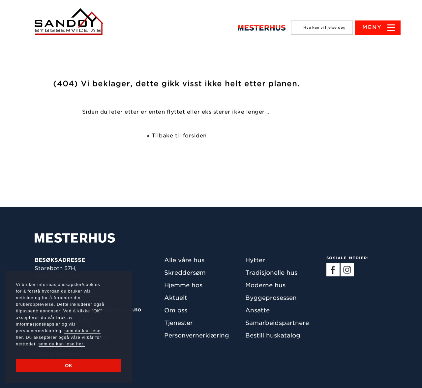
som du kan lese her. (62, 343)
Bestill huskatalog (272, 335)
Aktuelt (175, 297)
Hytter (255, 260)
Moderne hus (265, 285)
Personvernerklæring (196, 335)
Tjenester (178, 322)
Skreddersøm (185, 272)
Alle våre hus (184, 260)
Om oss (175, 310)
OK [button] (68, 365)
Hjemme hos (183, 285)
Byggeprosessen (271, 297)
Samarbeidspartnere (277, 322)
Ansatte (257, 310)
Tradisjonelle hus (271, 272)
